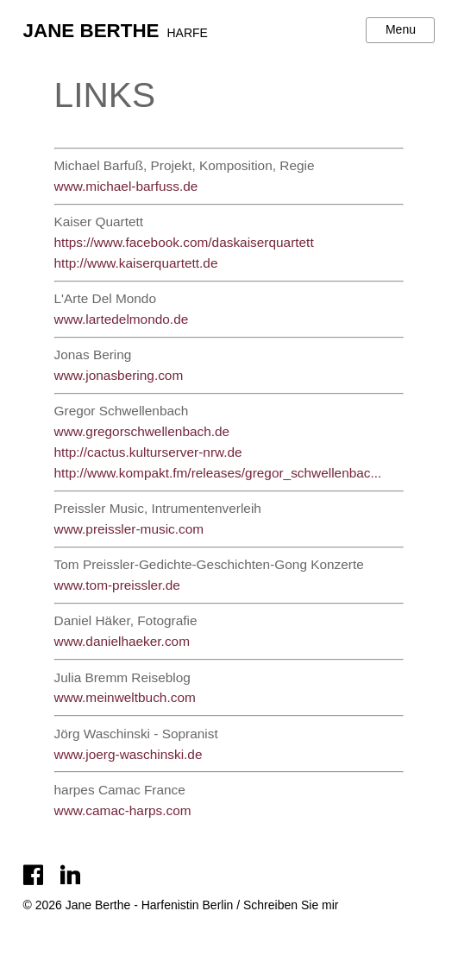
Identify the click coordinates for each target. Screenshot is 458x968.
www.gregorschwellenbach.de (142, 431)
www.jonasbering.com (119, 375)
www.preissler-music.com (129, 529)
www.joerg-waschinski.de (128, 754)
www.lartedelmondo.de (121, 319)
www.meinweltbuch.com (125, 697)
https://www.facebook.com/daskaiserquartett (184, 242)
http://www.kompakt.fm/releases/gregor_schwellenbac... (218, 472)
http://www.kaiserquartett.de (136, 263)
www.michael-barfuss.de (126, 186)
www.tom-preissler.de (117, 585)
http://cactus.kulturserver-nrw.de (148, 452)
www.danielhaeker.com (122, 641)
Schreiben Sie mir (291, 905)
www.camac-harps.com (122, 810)
